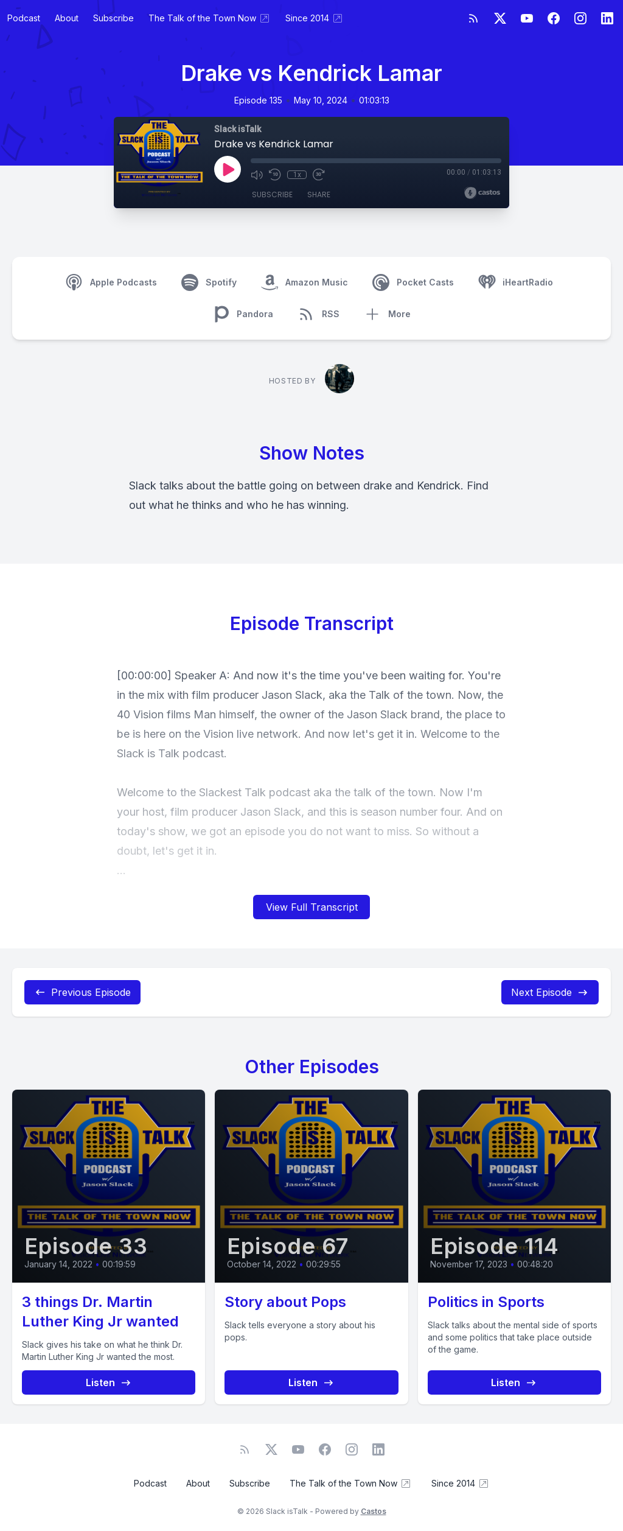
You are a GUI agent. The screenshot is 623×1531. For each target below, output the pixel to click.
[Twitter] (500, 18)
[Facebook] (554, 18)
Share (318, 194)
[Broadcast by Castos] (482, 193)
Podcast (23, 18)
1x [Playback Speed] (297, 174)
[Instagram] (580, 18)
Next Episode (550, 992)
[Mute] (257, 174)
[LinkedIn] (607, 18)
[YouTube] (527, 18)
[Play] (227, 169)
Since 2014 (314, 18)
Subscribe (113, 18)
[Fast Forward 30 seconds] (319, 175)
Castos (373, 1511)
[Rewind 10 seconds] (275, 175)
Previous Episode (82, 992)
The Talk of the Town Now (209, 18)
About (66, 18)
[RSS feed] (473, 18)
